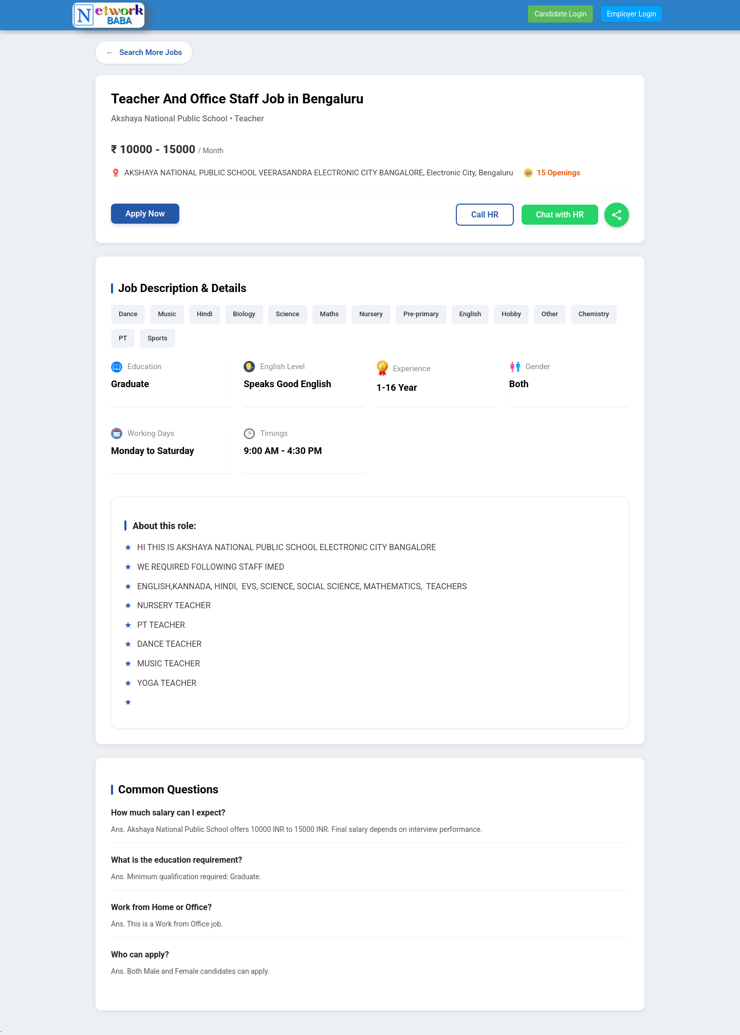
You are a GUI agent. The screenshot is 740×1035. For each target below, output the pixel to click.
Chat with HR (560, 215)
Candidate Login (560, 14)
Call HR (484, 215)
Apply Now (145, 214)
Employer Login (631, 14)
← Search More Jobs (144, 52)
